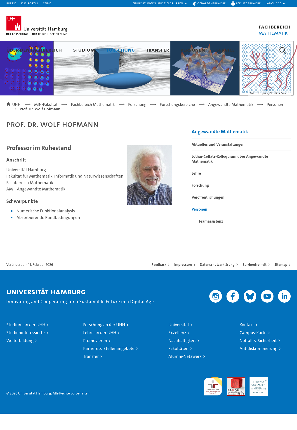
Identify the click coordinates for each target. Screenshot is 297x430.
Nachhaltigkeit (182, 357)
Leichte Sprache (248, 3)
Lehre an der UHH (99, 349)
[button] (160, 3)
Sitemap (280, 280)
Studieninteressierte (25, 349)
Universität (178, 341)
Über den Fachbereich (34, 49)
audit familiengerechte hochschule (213, 401)
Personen (192, 49)
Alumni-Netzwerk (185, 372)
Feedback (159, 280)
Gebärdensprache (211, 3)
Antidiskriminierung (258, 365)
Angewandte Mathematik (220, 148)
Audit (231, 396)
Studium (84, 49)
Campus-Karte (253, 349)
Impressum (183, 280)
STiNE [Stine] (47, 3)
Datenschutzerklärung (217, 280)
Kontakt (247, 341)
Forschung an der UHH (104, 341)
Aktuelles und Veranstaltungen (218, 160)
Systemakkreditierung (281, 396)
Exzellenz (177, 349)
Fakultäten (178, 365)
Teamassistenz (210, 237)
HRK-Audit (258, 396)
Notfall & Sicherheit (258, 357)
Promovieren (95, 357)
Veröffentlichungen (208, 213)
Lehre (196, 189)
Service (225, 49)
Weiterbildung (19, 357)
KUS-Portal (29, 3)
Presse (11, 3)
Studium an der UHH (25, 341)
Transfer (157, 49)
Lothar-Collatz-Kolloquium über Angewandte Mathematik (230, 175)
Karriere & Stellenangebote (108, 365)
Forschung (120, 49)
